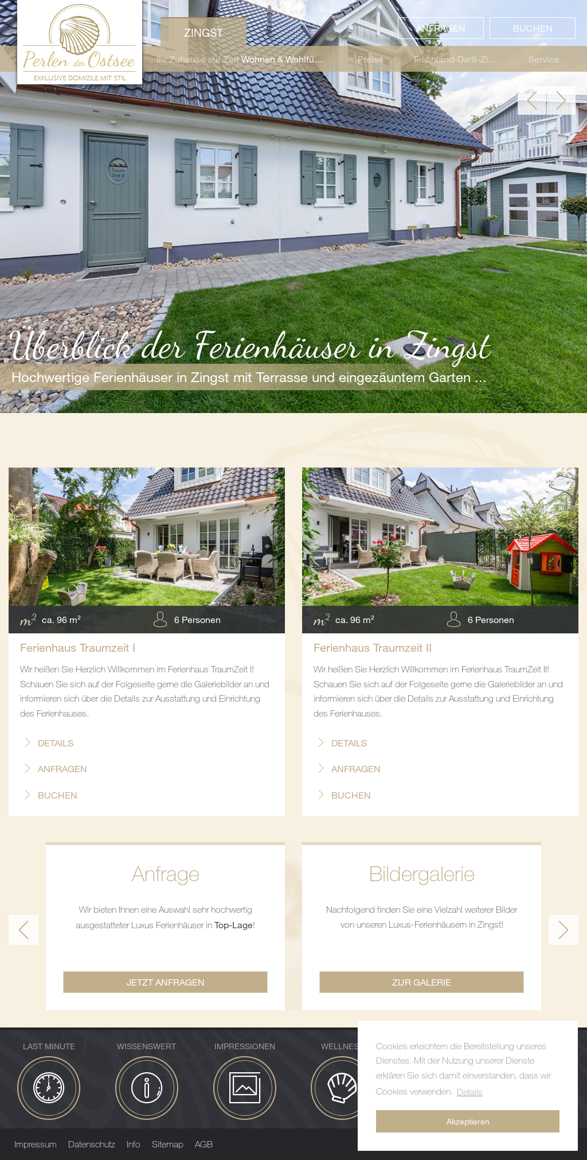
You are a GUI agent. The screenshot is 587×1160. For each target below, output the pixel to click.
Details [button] (470, 1092)
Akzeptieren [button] (468, 1121)
